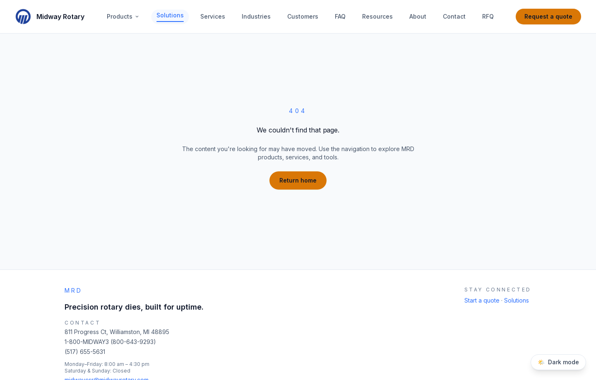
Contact (454, 16)
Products (123, 16)
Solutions (170, 17)
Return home (298, 180)
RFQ (488, 16)
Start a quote (482, 300)
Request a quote (548, 16)
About (417, 16)
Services (212, 16)
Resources (377, 16)
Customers (302, 16)
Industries (256, 16)
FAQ (340, 16)
